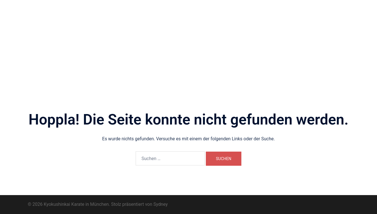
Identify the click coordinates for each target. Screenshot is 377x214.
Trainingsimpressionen (314, 19)
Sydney (160, 204)
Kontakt (226, 25)
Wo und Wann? (178, 19)
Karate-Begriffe (197, 25)
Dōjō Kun (278, 19)
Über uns (150, 19)
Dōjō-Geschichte (247, 19)
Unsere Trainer (212, 19)
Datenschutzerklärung (287, 25)
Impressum (251, 25)
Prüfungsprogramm (159, 25)
